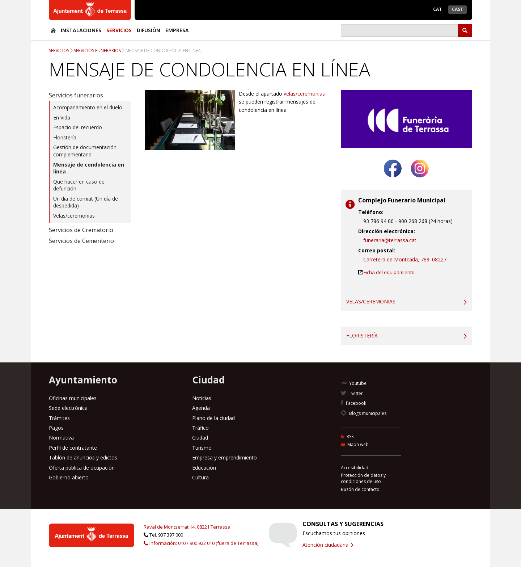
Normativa (61, 437)
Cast (457, 9)
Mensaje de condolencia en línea (163, 50)
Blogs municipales (363, 413)
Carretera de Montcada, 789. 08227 (404, 259)
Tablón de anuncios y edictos (83, 457)
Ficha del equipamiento (389, 272)
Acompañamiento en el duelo (87, 107)
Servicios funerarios (97, 50)
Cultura (200, 477)
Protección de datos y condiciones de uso (363, 478)
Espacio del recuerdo (77, 127)
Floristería (64, 137)
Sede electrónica (68, 407)
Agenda (201, 407)
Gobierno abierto (69, 477)
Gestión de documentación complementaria (85, 151)
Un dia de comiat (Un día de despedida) (85, 202)
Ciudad (200, 437)
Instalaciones (81, 30)
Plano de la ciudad (213, 418)
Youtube (354, 383)
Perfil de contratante (73, 447)
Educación (204, 467)
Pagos (56, 427)
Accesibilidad (354, 468)
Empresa (177, 30)
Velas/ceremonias (74, 215)
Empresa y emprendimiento (224, 457)
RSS (347, 436)
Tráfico (200, 427)
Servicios (119, 30)
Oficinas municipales (73, 398)
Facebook (353, 403)
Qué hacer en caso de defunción (79, 185)
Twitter (352, 393)
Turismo (202, 447)
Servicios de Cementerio (81, 241)
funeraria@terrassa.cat (389, 240)
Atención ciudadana (327, 544)
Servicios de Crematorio (81, 230)
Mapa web (355, 444)
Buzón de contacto (360, 489)
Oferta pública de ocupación (82, 467)
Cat (437, 9)
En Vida (61, 117)
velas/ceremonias (304, 93)
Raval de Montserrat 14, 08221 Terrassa (187, 527)
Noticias (201, 398)
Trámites (59, 418)
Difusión (148, 30)
